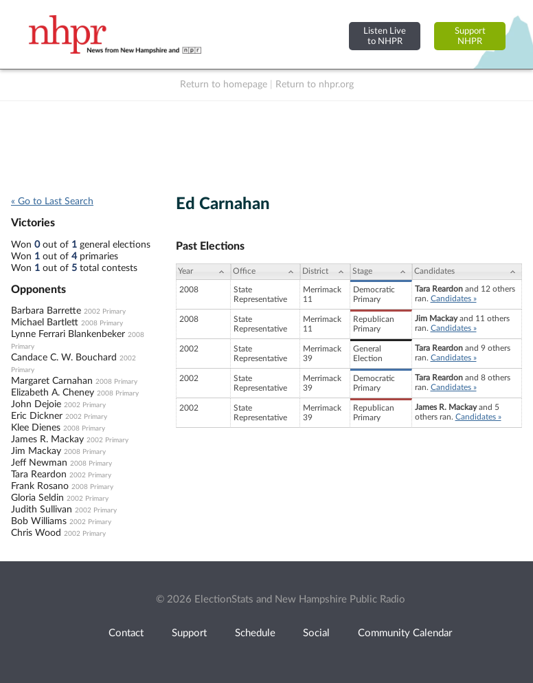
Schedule (255, 633)
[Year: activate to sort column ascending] (203, 271)
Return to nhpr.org (314, 84)
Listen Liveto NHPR (384, 36)
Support (189, 633)
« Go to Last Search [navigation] (52, 201)
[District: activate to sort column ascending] (325, 271)
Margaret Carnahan (52, 381)
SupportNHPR (470, 36)
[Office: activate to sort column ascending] (265, 271)
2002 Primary (105, 311)
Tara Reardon (39, 474)
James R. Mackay (47, 439)
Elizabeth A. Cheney (52, 393)
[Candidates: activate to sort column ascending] (467, 271)
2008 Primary (102, 323)
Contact (126, 633)
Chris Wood (36, 533)
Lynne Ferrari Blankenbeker (68, 334)
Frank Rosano (40, 486)
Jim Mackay (36, 451)
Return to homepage (223, 84)
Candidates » (454, 298)
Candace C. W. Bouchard (64, 357)
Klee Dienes (35, 428)
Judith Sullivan (41, 509)
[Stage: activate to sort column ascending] (381, 271)
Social (316, 633)
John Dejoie (36, 404)
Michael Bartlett (44, 322)
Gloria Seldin (37, 498)
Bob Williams (39, 521)
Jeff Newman (39, 463)
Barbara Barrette (46, 311)
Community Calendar (405, 633)
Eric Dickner (37, 416)
